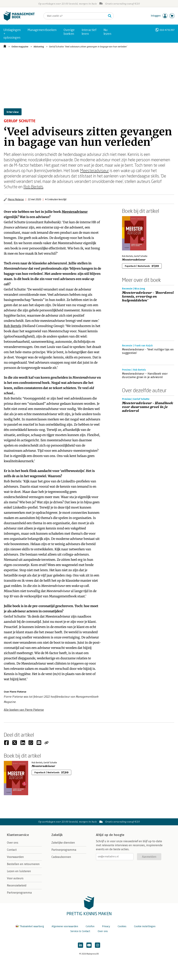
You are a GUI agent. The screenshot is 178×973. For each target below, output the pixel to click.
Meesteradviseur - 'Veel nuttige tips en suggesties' (148, 351)
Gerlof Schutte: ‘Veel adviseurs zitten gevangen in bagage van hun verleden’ (88, 46)
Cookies (122, 926)
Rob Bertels (33, 186)
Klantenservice (18, 835)
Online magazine (19, 46)
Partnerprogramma (19, 892)
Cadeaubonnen (61, 857)
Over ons (12, 842)
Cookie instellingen (144, 926)
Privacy (106, 926)
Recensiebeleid (16, 885)
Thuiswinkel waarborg (30, 926)
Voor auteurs (15, 878)
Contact (12, 849)
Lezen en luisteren (19, 871)
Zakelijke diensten (63, 842)
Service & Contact (80, 931)
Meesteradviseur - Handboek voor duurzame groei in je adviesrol (147, 407)
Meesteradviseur (94, 170)
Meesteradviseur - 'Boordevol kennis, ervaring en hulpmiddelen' (148, 296)
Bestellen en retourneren (23, 864)
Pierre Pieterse (16, 199)
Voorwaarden (15, 857)
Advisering (39, 46)
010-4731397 (167, 29)
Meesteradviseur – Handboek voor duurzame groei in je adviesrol (145, 375)
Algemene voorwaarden (65, 926)
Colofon (90, 926)
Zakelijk (57, 835)
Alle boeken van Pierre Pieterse (24, 709)
